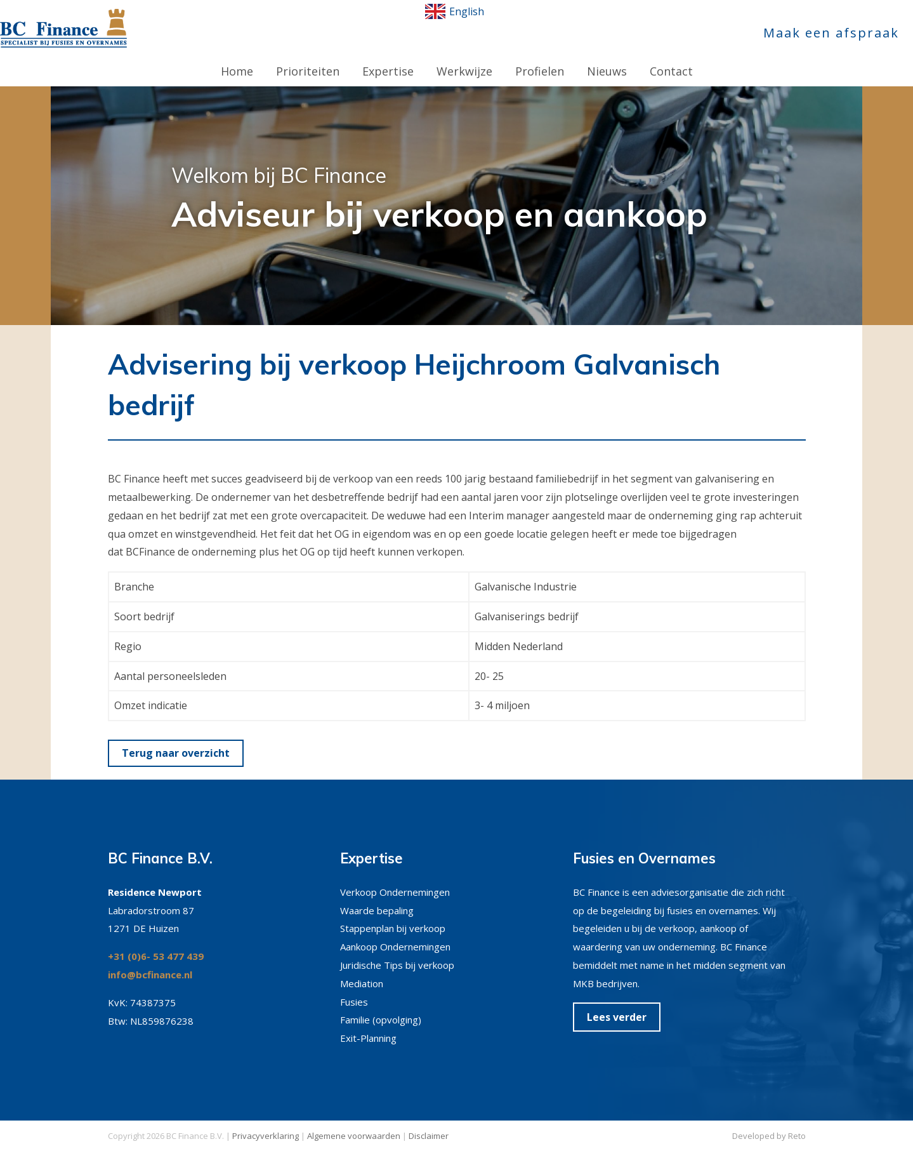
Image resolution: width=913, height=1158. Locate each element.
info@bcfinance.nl (150, 961)
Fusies (354, 989)
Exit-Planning (368, 1025)
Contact (671, 58)
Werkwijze (464, 58)
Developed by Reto (769, 1123)
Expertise (388, 58)
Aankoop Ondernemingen (395, 934)
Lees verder (617, 1004)
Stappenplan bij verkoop (392, 915)
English (454, 11)
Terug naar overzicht (176, 740)
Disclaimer (429, 1123)
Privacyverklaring (265, 1123)
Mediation (361, 970)
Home (237, 58)
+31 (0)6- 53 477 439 (156, 943)
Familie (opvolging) (380, 1007)
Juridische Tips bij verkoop (397, 952)
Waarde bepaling (377, 897)
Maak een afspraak (831, 32)
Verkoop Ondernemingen (395, 879)
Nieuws (607, 58)
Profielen (539, 58)
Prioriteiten (307, 58)
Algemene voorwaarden (353, 1123)
